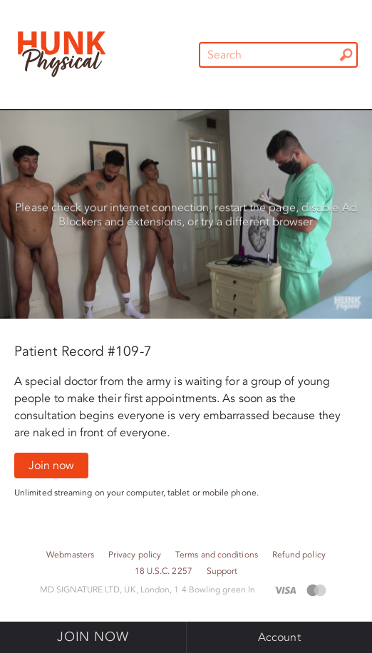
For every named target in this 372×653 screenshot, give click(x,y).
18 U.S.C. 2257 (163, 571)
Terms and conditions (216, 555)
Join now (51, 465)
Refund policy (299, 555)
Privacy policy (134, 555)
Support (222, 571)
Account (279, 637)
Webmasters (70, 555)
